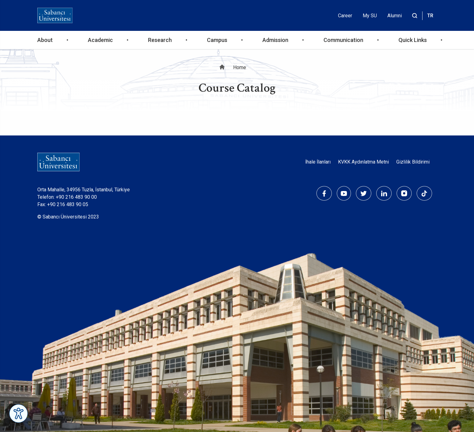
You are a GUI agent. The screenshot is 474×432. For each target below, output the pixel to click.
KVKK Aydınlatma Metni (363, 162)
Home (239, 67)
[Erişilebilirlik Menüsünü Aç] (18, 413)
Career (345, 16)
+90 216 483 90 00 (76, 197)
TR (430, 16)
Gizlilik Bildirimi (413, 162)
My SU (370, 16)
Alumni (394, 16)
